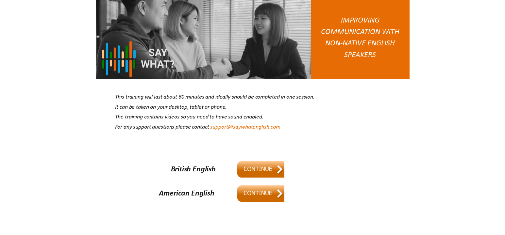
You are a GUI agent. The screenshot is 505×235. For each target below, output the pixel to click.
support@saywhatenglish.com (245, 127)
